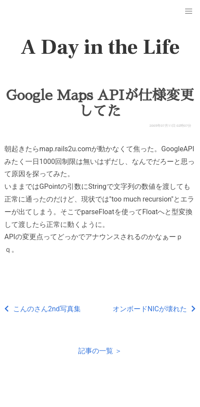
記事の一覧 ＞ (100, 351)
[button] (188, 11)
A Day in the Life (100, 47)
